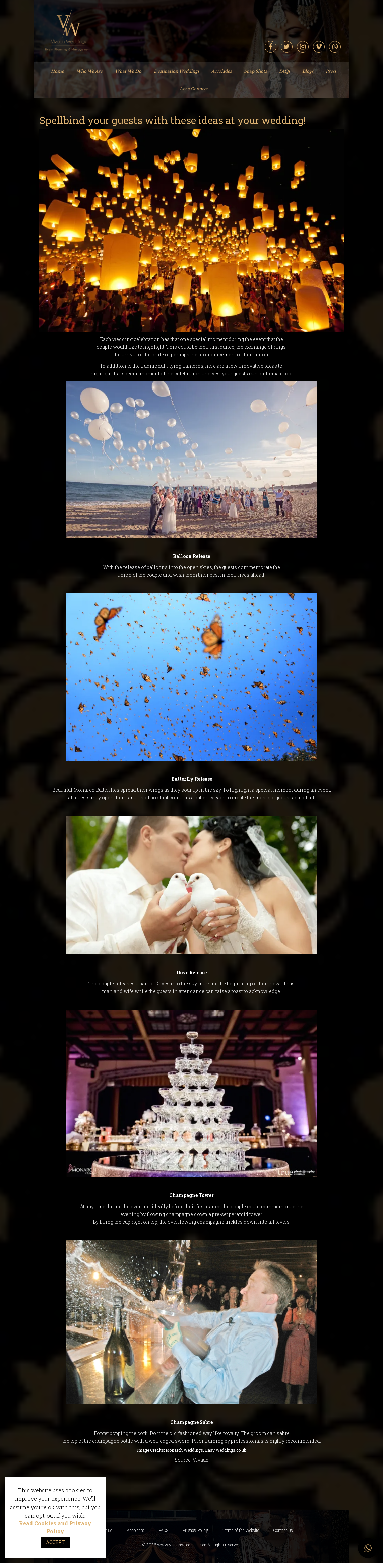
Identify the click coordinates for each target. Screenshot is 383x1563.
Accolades (221, 71)
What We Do (128, 71)
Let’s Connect (194, 88)
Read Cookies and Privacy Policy (55, 1527)
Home (57, 71)
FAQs (284, 71)
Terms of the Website (240, 1530)
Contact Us (283, 1530)
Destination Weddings (176, 71)
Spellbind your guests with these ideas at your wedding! (172, 120)
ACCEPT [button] (55, 1542)
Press (331, 71)
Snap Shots (255, 71)
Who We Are (89, 71)
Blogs (307, 71)
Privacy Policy (195, 1530)
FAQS (163, 1530)
